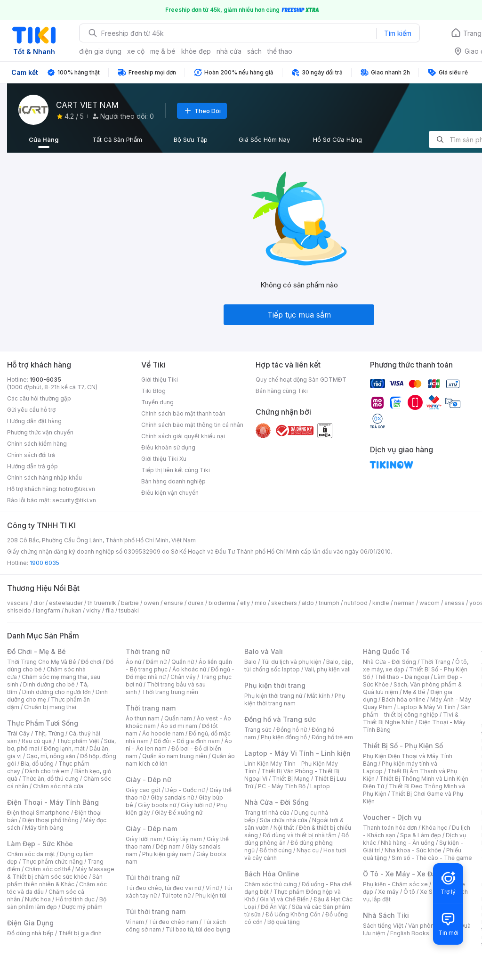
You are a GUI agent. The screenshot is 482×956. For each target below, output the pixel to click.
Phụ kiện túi (210, 895)
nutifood (356, 602)
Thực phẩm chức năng (52, 861)
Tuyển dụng (157, 402)
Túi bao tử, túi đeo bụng (198, 929)
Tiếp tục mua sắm (299, 314)
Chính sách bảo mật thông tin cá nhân (192, 424)
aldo (308, 602)
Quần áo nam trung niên (174, 756)
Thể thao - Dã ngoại (402, 676)
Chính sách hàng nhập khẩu (44, 477)
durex (196, 602)
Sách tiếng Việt (383, 925)
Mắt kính (318, 695)
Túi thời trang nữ (153, 878)
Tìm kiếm (397, 33)
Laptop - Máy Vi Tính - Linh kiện (297, 753)
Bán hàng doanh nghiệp (173, 481)
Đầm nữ (156, 661)
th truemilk (102, 602)
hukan (73, 610)
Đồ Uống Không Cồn (293, 914)
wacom (429, 602)
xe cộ (136, 51)
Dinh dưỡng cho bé (49, 684)
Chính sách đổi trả (31, 454)
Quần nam (178, 718)
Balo (250, 661)
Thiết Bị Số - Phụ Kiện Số (403, 746)
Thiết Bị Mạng (291, 778)
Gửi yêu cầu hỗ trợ (31, 409)
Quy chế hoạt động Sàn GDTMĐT (301, 379)
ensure (173, 602)
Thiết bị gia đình (80, 933)
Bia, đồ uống (37, 763)
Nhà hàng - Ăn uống (407, 842)
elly (245, 602)
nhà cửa (229, 51)
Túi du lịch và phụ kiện (291, 661)
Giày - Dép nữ (148, 780)
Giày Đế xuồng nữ (178, 812)
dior (38, 602)
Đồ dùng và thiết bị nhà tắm (300, 835)
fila (109, 610)
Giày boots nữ (157, 805)
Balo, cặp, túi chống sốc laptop (298, 665)
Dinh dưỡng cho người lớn (56, 691)
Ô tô (409, 891)
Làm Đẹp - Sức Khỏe (40, 844)
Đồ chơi (91, 661)
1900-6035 (45, 379)
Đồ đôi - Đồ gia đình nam (186, 740)
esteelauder (66, 602)
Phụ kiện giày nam (167, 854)
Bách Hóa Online (271, 874)
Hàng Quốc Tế (386, 651)
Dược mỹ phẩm (82, 906)
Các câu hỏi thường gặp (39, 398)
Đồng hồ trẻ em (332, 737)
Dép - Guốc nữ (185, 789)
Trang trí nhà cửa (266, 812)
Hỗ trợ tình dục (75, 899)
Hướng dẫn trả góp (32, 466)
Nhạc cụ (308, 850)
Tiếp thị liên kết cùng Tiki (175, 470)
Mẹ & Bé (414, 691)
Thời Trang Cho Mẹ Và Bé (41, 661)
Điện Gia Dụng (30, 923)
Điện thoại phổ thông (50, 820)
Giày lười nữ (196, 805)
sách (254, 51)
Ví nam (135, 921)
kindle (380, 602)
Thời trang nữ (148, 651)
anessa (454, 602)
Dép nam (168, 846)
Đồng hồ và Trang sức (280, 719)
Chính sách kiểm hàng (37, 443)
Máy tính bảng (44, 827)
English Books (409, 933)
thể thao (279, 51)
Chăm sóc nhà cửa (58, 786)
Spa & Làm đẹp (420, 835)
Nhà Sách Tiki (386, 915)
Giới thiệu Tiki (159, 379)
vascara (18, 602)
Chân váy (183, 676)
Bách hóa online (404, 699)
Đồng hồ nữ (291, 729)
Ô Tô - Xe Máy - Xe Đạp (401, 874)
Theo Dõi (202, 110)
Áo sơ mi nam (179, 725)
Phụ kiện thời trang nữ (273, 695)
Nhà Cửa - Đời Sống (276, 802)
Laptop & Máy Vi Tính (426, 707)
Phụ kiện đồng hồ (284, 737)
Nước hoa (38, 899)
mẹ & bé (163, 51)
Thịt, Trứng (49, 733)
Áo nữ (133, 661)
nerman (404, 602)
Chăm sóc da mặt (31, 854)
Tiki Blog (153, 390)
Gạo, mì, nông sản (50, 756)
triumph (329, 602)
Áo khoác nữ (189, 669)
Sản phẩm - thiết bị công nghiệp (417, 710)
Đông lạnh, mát (64, 748)
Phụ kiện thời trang (274, 685)
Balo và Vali (263, 651)
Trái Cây (18, 733)
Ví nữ (212, 887)
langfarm (48, 610)
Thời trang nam (151, 708)
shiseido (19, 610)
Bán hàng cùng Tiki (282, 390)
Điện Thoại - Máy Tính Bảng (53, 802)
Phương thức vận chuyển (40, 432)
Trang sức (258, 729)
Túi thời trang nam (155, 911)
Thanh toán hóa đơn (390, 827)
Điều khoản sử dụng (168, 447)
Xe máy (388, 891)
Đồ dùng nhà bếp (30, 933)
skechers (284, 602)
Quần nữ (182, 661)
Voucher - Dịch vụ (392, 817)
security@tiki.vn (74, 500)
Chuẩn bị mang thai (50, 707)
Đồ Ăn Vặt (274, 906)
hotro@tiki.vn (77, 488)
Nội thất (283, 827)
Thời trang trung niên (170, 691)
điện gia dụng (100, 51)
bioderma (222, 602)
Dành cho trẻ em (47, 771)
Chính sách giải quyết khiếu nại (183, 436)
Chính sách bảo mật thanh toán (183, 413)
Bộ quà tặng (283, 921)
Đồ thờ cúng (275, 850)
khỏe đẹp (196, 51)
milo (260, 602)
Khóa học (434, 827)
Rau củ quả (37, 740)
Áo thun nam (143, 718)
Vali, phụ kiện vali (328, 669)
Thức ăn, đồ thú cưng (50, 778)
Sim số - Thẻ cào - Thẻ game (432, 857)
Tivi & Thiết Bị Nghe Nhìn (410, 718)
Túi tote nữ (176, 895)
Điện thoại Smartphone (38, 812)
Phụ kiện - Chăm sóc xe (395, 884)
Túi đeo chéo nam (173, 921)
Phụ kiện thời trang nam (294, 699)
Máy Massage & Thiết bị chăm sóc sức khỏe (60, 873)
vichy (93, 610)
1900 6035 (44, 562)
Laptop (320, 786)
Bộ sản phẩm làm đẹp (56, 903)
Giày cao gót (143, 789)
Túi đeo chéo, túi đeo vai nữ (163, 887)
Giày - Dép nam (151, 829)
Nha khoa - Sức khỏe (413, 850)
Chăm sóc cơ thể (48, 869)
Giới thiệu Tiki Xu (163, 458)
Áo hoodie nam (163, 733)
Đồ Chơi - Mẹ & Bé (36, 651)
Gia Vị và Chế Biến (284, 899)
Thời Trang (435, 661)
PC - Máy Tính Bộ (281, 786)
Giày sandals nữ (172, 797)
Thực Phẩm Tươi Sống (42, 723)
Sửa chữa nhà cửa (283, 820)
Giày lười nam (144, 838)
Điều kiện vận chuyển (170, 492)
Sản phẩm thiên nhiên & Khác (55, 880)
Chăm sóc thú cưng (270, 884)
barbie (130, 602)
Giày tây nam (184, 838)
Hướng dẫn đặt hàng (34, 421)
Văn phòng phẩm (431, 925)
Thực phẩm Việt (77, 740)
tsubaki (129, 610)
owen (151, 602)
